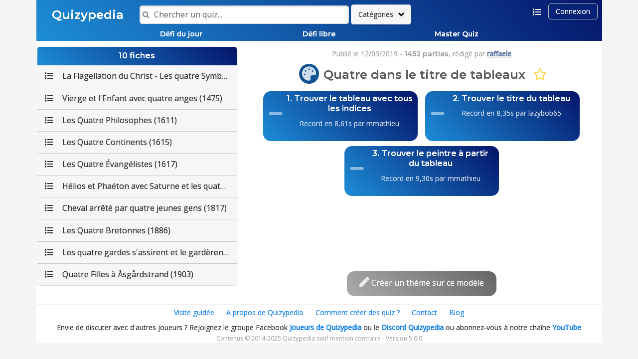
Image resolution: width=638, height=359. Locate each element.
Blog (456, 312)
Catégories (375, 14)
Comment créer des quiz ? (358, 312)
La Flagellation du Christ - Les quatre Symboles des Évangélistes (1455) (141, 75)
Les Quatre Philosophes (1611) (111, 120)
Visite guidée (194, 312)
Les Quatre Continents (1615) (108, 142)
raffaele (499, 53)
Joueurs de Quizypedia (325, 327)
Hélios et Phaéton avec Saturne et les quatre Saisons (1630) (141, 185)
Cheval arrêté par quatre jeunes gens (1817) (136, 207)
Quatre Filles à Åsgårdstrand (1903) (119, 274)
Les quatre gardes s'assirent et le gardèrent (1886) (141, 252)
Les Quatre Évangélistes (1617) (111, 164)
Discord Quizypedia (412, 327)
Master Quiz (456, 33)
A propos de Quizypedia (264, 312)
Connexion (573, 11)
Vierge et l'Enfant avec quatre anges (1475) (133, 98)
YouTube (566, 327)
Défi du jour (181, 33)
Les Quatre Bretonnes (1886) (107, 230)
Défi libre (319, 33)
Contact (424, 312)
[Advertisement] (421, 223)
